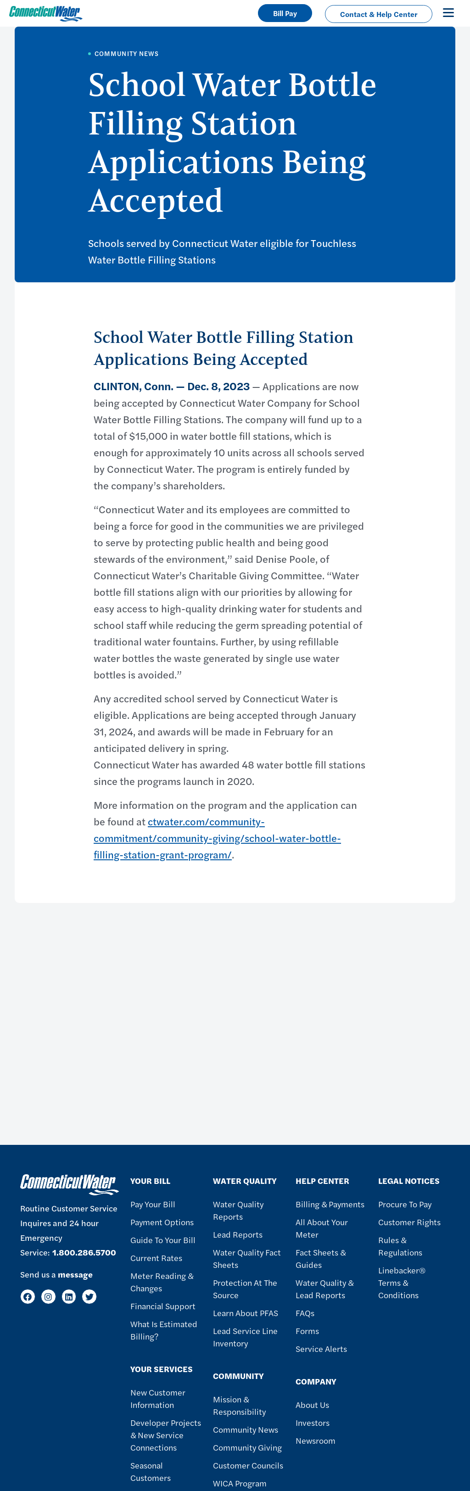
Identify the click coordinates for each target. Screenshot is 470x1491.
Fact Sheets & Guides (321, 1258)
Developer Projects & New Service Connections (165, 1435)
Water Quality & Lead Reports (324, 1288)
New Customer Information (157, 1398)
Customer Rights (409, 1222)
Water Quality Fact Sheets (247, 1258)
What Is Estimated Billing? (163, 1330)
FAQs (305, 1312)
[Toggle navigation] (448, 12)
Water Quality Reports (238, 1210)
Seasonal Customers (150, 1471)
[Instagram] (48, 1296)
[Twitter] (89, 1296)
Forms (307, 1330)
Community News (245, 1429)
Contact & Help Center (378, 14)
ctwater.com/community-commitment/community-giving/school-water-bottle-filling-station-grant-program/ (217, 838)
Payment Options (162, 1222)
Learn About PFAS (245, 1312)
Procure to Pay (404, 1204)
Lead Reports (238, 1234)
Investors (313, 1422)
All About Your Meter (322, 1228)
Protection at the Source (245, 1288)
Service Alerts (321, 1348)
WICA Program (240, 1483)
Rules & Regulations (400, 1246)
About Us (312, 1404)
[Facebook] (27, 1296)
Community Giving (247, 1447)
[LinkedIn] (69, 1296)
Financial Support (163, 1306)
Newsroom (316, 1440)
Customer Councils (248, 1465)
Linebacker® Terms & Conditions (402, 1282)
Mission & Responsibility (239, 1405)
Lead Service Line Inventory (245, 1337)
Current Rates (156, 1257)
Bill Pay (285, 13)
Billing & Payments (330, 1204)
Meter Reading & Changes (161, 1282)
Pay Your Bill (152, 1204)
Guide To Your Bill (163, 1239)
